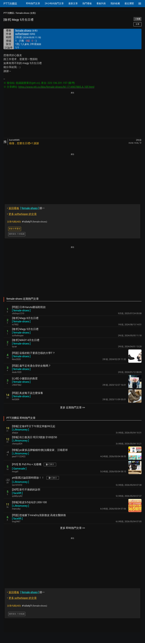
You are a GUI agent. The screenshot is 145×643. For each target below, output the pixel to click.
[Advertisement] (72, 115)
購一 (26, 208)
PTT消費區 (9, 13)
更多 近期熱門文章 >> (72, 407)
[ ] (21, 310)
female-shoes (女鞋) (26, 13)
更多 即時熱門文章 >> (72, 527)
